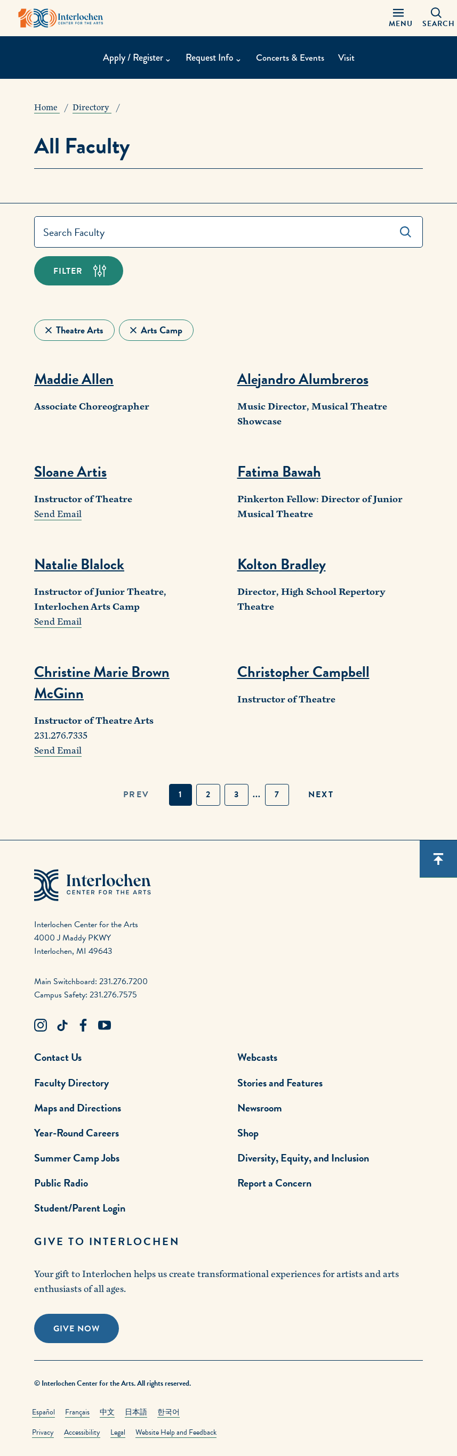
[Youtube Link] (104, 1026)
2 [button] (208, 794)
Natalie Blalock (79, 564)
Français (77, 1412)
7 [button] (277, 794)
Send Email (58, 514)
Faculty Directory (71, 1083)
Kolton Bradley (281, 564)
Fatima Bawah (279, 471)
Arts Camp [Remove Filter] (161, 330)
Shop (248, 1133)
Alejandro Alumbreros (302, 379)
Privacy (43, 1432)
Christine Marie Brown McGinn (102, 682)
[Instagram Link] (40, 1026)
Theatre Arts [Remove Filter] (79, 330)
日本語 (136, 1412)
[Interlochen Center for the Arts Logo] (61, 18)
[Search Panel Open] (436, 18)
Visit (347, 58)
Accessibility (82, 1432)
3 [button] (236, 794)
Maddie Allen (74, 379)
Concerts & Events (289, 58)
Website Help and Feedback (176, 1432)
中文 (107, 1412)
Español (43, 1412)
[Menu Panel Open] (398, 18)
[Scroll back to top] (438, 859)
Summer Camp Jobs (76, 1158)
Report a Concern (274, 1183)
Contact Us (58, 1057)
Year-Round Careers (76, 1133)
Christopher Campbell (303, 672)
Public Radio (61, 1183)
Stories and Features (280, 1083)
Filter (68, 271)
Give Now (76, 1328)
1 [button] (180, 794)
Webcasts (257, 1057)
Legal (117, 1432)
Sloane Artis (70, 471)
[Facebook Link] (83, 1026)
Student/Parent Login (79, 1208)
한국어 (168, 1412)
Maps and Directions (77, 1108)
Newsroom (259, 1108)
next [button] (321, 794)
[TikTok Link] (61, 1026)
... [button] (257, 794)
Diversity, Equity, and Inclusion (303, 1158)
